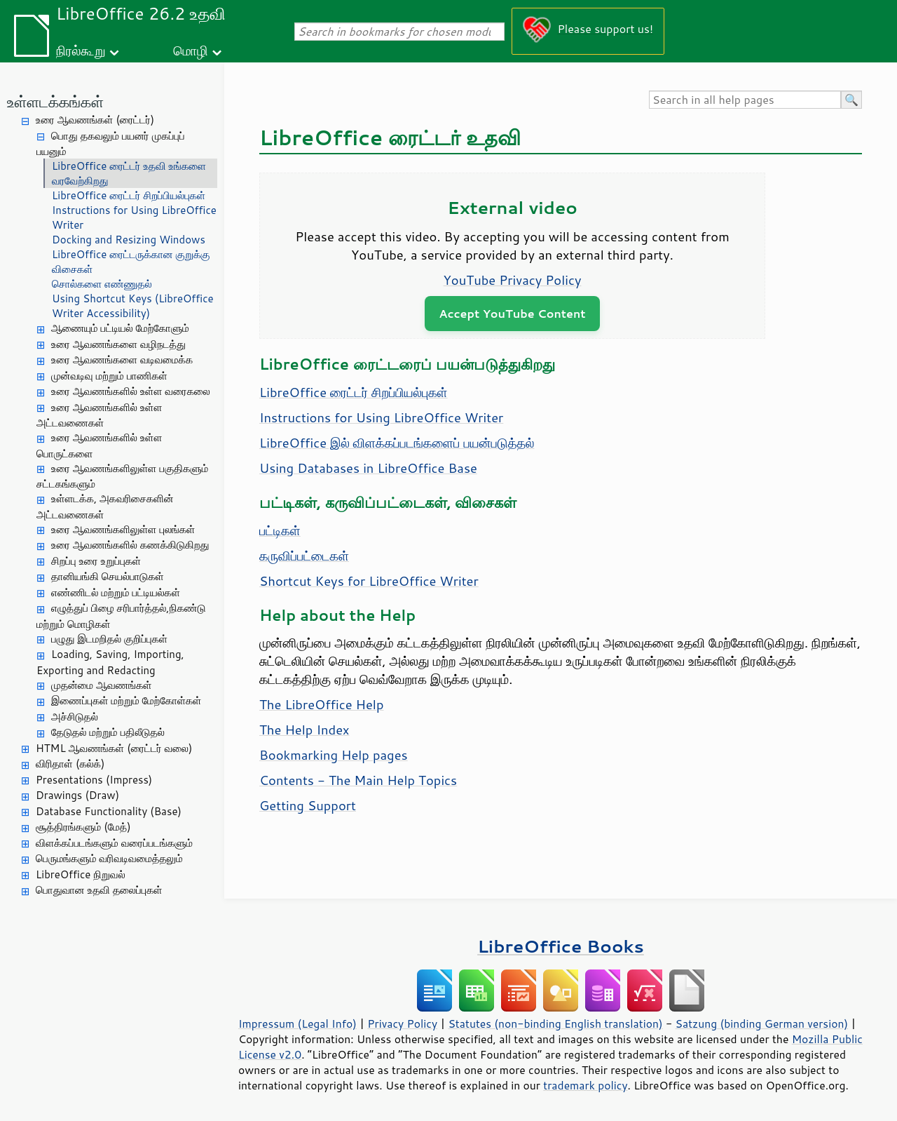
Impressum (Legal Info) (297, 1023)
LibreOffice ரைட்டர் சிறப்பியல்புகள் (128, 195)
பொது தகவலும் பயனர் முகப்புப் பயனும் (110, 143)
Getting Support (307, 805)
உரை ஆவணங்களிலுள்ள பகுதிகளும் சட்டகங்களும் (122, 476)
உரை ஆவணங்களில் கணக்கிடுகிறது (130, 544)
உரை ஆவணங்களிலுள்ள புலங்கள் (123, 529)
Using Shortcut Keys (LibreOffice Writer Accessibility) (133, 306)
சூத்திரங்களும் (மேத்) (83, 826)
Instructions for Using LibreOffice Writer (134, 217)
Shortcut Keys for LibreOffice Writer (369, 581)
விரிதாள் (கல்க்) (70, 763)
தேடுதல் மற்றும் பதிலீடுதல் (108, 732)
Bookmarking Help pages (333, 755)
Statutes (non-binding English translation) (555, 1023)
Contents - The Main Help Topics (358, 780)
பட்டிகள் (280, 530)
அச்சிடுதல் (74, 716)
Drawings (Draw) (77, 795)
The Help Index (304, 729)
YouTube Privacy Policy (513, 280)
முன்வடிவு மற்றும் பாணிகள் (109, 375)
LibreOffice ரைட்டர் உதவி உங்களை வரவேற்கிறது (129, 173)
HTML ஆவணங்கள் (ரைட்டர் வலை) (114, 748)
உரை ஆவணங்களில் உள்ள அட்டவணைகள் (99, 415)
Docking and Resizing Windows (128, 239)
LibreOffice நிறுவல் (80, 874)
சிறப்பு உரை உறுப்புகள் (96, 560)
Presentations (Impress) (94, 779)
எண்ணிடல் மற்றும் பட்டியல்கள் (115, 592)
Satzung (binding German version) (762, 1023)
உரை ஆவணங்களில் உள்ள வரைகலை (130, 391)
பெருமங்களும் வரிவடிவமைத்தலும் (109, 858)
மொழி (190, 50)
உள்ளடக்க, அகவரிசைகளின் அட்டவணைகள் (105, 506)
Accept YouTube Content (512, 313)
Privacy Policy (402, 1023)
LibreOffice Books (560, 946)
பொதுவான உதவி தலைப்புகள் (99, 889)
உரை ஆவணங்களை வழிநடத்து (118, 344)
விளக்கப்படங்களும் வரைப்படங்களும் (114, 842)
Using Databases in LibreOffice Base (368, 468)
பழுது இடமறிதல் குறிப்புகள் (109, 638)
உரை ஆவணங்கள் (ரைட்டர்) (95, 119)
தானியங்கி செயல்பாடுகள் (107, 576)
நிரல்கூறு (80, 50)
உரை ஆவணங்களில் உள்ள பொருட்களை (99, 445)
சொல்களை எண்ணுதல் (102, 283)
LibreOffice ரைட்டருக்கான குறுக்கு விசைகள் (131, 261)
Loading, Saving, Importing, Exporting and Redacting (110, 662)
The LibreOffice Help (321, 704)
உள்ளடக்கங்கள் (55, 101)
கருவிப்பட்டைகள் (304, 555)
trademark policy (585, 1085)
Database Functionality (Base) (109, 811)
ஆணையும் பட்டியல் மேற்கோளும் (120, 328)
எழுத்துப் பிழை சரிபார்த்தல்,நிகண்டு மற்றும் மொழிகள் (121, 615)
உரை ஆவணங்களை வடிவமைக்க (122, 359)
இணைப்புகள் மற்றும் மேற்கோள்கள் (126, 700)
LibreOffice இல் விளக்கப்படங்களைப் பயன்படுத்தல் (396, 443)
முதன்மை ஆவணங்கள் (101, 685)
